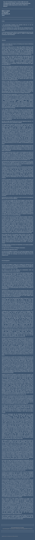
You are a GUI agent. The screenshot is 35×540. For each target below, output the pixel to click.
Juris (3, 15)
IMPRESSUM (4, 536)
